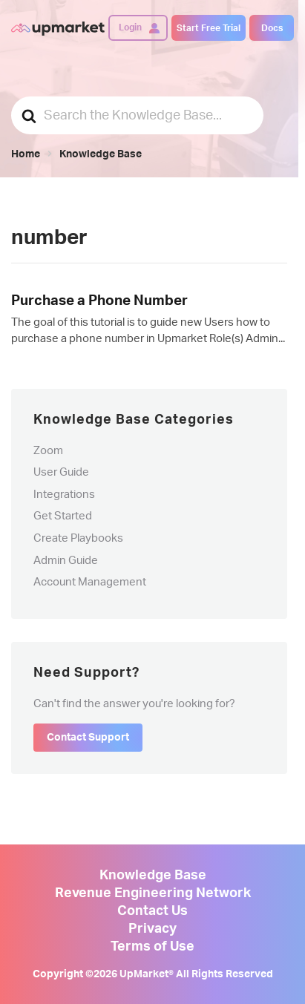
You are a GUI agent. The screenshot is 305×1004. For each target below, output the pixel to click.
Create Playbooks (78, 538)
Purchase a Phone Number (99, 301)
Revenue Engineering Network (153, 893)
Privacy (152, 929)
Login (130, 27)
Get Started (62, 516)
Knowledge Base (152, 875)
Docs (272, 28)
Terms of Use (152, 947)
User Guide (61, 472)
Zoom (48, 450)
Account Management (89, 582)
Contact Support (88, 737)
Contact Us (152, 911)
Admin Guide (65, 560)
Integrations (64, 494)
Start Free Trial (208, 28)
